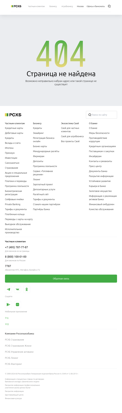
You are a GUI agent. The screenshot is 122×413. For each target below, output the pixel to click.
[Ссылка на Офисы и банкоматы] (95, 6)
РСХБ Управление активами (19, 352)
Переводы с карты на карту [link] (19, 219)
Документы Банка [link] (98, 171)
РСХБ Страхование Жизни (18, 345)
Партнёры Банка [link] (41, 209)
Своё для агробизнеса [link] (72, 136)
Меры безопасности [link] (99, 133)
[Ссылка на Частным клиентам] (36, 6)
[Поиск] (109, 6)
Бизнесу (37, 123)
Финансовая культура (13, 398)
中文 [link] (7, 324)
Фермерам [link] (38, 156)
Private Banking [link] (12, 204)
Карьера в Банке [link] (97, 186)
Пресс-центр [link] (95, 166)
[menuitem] (36, 6)
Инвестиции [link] (11, 158)
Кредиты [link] (9, 138)
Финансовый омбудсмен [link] (101, 204)
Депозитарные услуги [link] (44, 189)
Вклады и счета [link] (12, 143)
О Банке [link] (93, 128)
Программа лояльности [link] (17, 186)
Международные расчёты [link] (46, 151)
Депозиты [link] (38, 161)
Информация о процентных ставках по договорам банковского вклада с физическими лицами (24, 380)
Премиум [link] (10, 153)
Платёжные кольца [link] (14, 214)
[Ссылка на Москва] (80, 6)
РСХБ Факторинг (13, 364)
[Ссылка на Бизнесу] (53, 6)
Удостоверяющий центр (14, 395)
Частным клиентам (15, 123)
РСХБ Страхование (14, 339)
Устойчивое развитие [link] (100, 181)
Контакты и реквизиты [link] (100, 161)
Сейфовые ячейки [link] (14, 199)
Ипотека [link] (9, 148)
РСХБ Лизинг (11, 358)
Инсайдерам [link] (95, 156)
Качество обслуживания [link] (101, 209)
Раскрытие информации (14, 391)
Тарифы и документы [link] (16, 209)
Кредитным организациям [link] (102, 146)
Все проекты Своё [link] (70, 141)
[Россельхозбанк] (16, 6)
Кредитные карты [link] (14, 128)
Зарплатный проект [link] (43, 184)
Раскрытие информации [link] (101, 176)
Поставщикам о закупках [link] (101, 151)
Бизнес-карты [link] (40, 146)
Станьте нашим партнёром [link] (46, 204)
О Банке (93, 123)
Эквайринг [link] (38, 133)
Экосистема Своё (70, 123)
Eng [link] (6, 318)
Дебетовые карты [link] (14, 133)
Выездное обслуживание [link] (18, 224)
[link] (61, 279)
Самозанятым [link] (12, 163)
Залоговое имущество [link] (100, 191)
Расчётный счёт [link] (41, 194)
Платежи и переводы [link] (16, 181)
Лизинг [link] (36, 179)
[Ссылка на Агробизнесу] (67, 6)
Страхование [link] (11, 168)
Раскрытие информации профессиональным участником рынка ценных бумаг (22, 386)
